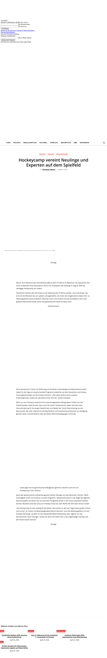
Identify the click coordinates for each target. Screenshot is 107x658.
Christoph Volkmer (48, 169)
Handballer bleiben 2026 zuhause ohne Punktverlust (14, 636)
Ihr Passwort (22, 26)
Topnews (50, 154)
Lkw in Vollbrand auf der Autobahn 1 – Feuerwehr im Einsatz (44, 636)
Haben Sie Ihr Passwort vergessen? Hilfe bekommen (17, 30)
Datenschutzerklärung (8, 32)
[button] (103, 142)
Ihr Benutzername (24, 24)
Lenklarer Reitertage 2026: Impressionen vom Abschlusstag (74, 636)
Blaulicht (31, 631)
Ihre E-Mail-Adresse (25, 38)
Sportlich (42, 154)
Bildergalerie (61, 631)
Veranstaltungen (62, 154)
